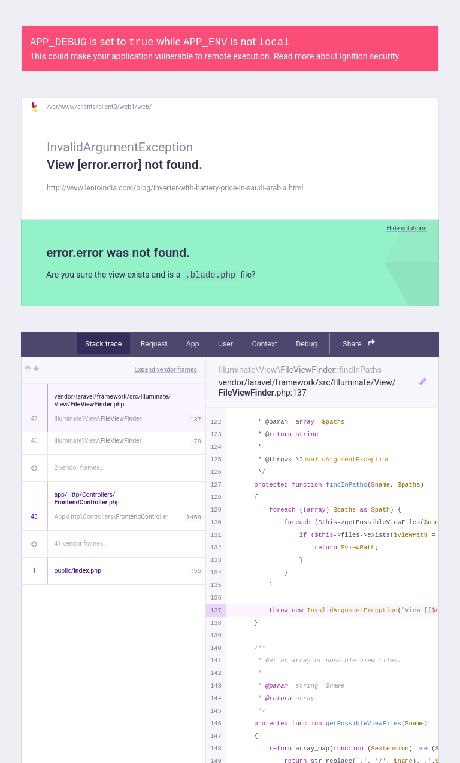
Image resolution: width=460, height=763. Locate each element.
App (192, 344)
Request (154, 344)
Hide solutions (406, 228)
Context (264, 344)
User (225, 344)
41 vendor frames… (81, 544)
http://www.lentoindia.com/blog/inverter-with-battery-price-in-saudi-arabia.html (175, 188)
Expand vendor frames (166, 369)
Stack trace (103, 344)
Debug (306, 344)
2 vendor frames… (79, 468)
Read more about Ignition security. (337, 56)
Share (359, 343)
